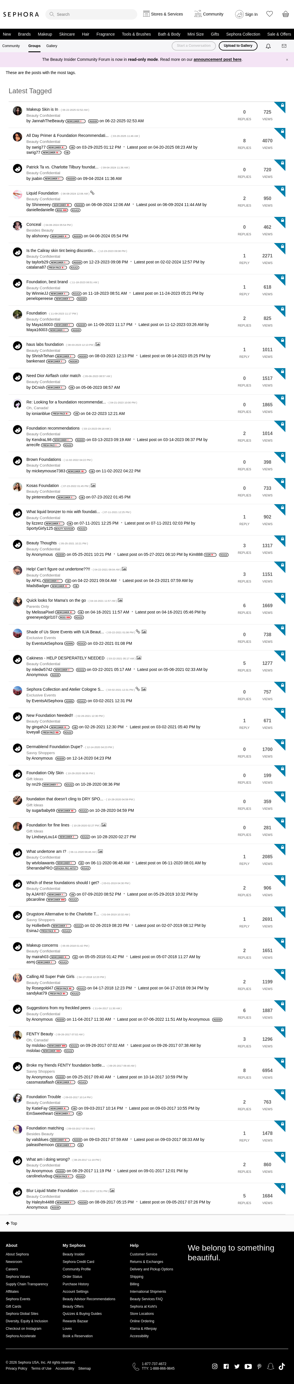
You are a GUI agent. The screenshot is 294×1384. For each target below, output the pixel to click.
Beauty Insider (74, 1254)
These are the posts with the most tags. (41, 72)
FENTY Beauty (55, 1034)
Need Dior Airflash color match (69, 375)
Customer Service (143, 1254)
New (7, 34)
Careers (12, 1269)
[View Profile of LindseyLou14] (44, 836)
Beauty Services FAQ (146, 1299)
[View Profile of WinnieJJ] (40, 293)
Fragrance (105, 34)
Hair (86, 34)
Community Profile (77, 1269)
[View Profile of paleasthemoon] (40, 1144)
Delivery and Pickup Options (151, 1269)
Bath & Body (169, 34)
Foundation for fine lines (63, 825)
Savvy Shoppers (40, 753)
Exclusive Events (41, 638)
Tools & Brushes (136, 34)
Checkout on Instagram (23, 1329)
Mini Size (195, 34)
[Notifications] (269, 46)
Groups (34, 46)
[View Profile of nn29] (36, 784)
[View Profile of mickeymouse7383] (48, 471)
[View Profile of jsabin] (37, 178)
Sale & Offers (279, 34)
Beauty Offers (73, 1307)
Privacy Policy (16, 1368)
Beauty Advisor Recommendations (89, 1299)
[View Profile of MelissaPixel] (43, 612)
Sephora (21, 14)
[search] (91, 14)
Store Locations (142, 1314)
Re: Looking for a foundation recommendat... (81, 402)
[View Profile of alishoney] (40, 236)
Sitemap (84, 1368)
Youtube (248, 1367)
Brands (24, 34)
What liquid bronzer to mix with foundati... (78, 511)
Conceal (49, 224)
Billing (134, 1284)
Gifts (215, 34)
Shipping (136, 1277)
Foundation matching (60, 1128)
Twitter (237, 1366)
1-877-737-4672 (154, 1364)
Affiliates (12, 1292)
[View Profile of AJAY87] (39, 894)
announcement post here (217, 59)
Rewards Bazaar (75, 1321)
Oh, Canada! (37, 408)
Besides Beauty (39, 230)
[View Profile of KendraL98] (42, 439)
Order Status (72, 1277)
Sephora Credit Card (78, 1262)
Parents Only (37, 606)
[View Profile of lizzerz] (37, 523)
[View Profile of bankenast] (35, 361)
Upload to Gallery (238, 46)
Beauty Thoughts (57, 543)
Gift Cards (13, 1307)
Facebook (226, 1366)
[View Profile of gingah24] (40, 727)
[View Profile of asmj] (30, 962)
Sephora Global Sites (22, 1314)
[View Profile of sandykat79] (36, 993)
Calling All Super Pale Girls (66, 976)
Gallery (51, 46)
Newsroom (14, 1262)
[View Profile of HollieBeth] (41, 925)
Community (11, 46)
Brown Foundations (59, 459)
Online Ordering (142, 1321)
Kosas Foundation (58, 485)
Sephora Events (18, 1299)
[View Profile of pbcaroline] (35, 899)
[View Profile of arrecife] (33, 444)
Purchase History (76, 1284)
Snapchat (270, 1366)
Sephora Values (18, 1277)
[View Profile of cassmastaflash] (40, 1082)
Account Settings (75, 1292)
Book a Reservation (78, 1336)
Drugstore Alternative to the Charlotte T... (78, 914)
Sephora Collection (243, 34)
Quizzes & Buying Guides (82, 1314)
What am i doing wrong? (63, 1159)
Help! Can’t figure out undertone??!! (74, 569)
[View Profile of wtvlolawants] (43, 863)
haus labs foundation (60, 344)
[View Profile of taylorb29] (40, 262)
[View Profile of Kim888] (196, 554)
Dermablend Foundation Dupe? (70, 746)
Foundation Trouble (59, 1096)
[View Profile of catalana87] (36, 267)
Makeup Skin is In (57, 109)
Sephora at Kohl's (143, 1307)
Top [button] (14, 1223)
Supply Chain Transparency (27, 1284)
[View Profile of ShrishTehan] (43, 356)
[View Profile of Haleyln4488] (43, 1202)
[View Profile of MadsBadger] (37, 585)
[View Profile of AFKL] (37, 580)
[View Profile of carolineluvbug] (39, 1176)
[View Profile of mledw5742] (42, 669)
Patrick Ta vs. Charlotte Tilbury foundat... (77, 167)
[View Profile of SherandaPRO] (39, 868)
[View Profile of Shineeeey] (41, 204)
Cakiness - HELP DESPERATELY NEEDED (81, 658)
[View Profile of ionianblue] (41, 413)
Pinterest (259, 1366)
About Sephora (17, 1254)
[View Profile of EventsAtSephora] (47, 643)
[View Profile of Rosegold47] (42, 988)
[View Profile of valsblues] (40, 1139)
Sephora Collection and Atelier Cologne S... (81, 689)
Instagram (214, 1366)
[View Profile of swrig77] (39, 147)
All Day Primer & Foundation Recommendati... (83, 135)
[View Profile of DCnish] (38, 387)
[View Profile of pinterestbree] (43, 497)
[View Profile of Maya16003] (42, 324)
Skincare (67, 34)
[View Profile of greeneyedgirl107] (41, 617)
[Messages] (284, 46)
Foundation (52, 313)
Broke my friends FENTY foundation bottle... (81, 1065)
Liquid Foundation (58, 193)
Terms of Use (41, 1368)
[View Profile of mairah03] (40, 956)
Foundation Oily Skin (60, 772)
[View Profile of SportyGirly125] (39, 528)
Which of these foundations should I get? (78, 882)
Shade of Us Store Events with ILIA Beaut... (81, 632)
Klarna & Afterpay (143, 1329)
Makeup (45, 34)
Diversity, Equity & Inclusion (27, 1321)
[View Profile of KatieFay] (40, 1108)
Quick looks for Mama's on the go (72, 600)
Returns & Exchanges (146, 1262)
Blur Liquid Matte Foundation (68, 1190)
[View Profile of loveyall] (33, 732)
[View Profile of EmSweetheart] (39, 1113)
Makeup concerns (57, 945)
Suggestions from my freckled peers (73, 1008)
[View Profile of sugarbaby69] (43, 810)
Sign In (251, 14)
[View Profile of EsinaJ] (32, 930)
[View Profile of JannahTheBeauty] (48, 121)
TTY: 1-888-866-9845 (158, 1368)
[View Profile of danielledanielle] (40, 209)
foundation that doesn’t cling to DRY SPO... (80, 799)
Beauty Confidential (43, 115)
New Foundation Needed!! (65, 715)
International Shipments (148, 1292)
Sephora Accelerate (21, 1336)
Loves (67, 1329)
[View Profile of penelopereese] (39, 298)
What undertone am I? (62, 851)
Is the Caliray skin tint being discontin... (76, 250)
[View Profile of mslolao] (39, 1045)
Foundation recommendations (68, 428)
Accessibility (139, 1336)
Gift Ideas (34, 779)
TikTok (281, 1366)
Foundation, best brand (62, 281)
